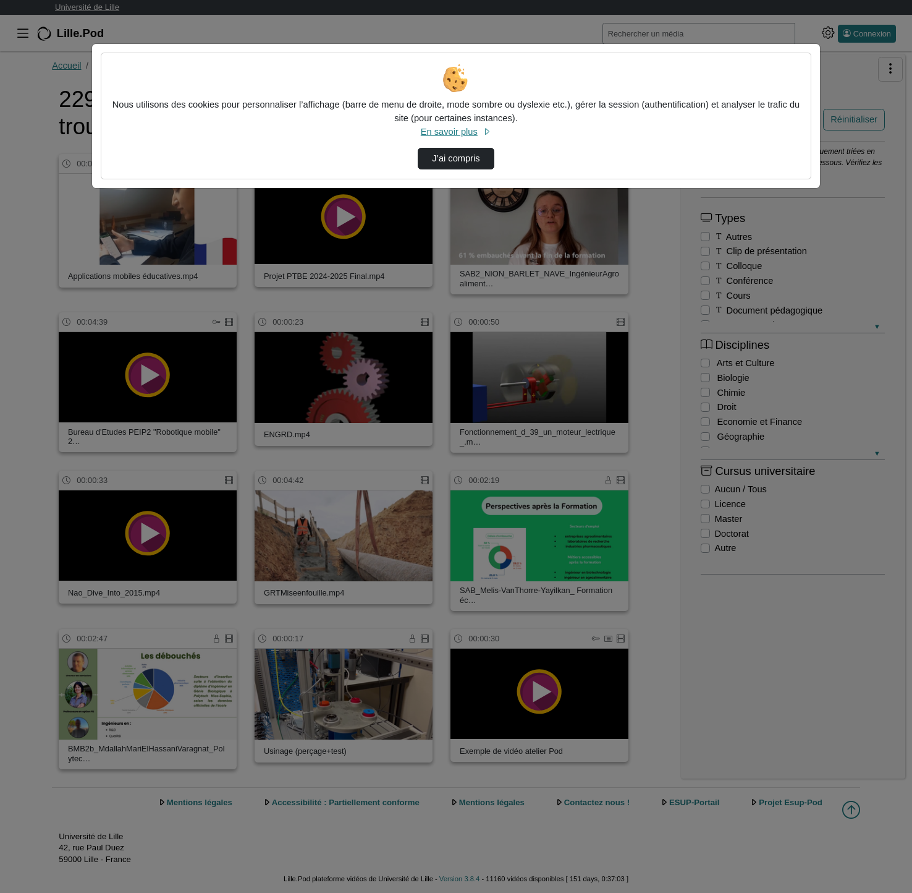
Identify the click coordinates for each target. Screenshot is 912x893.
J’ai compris (455, 158)
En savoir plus (456, 132)
